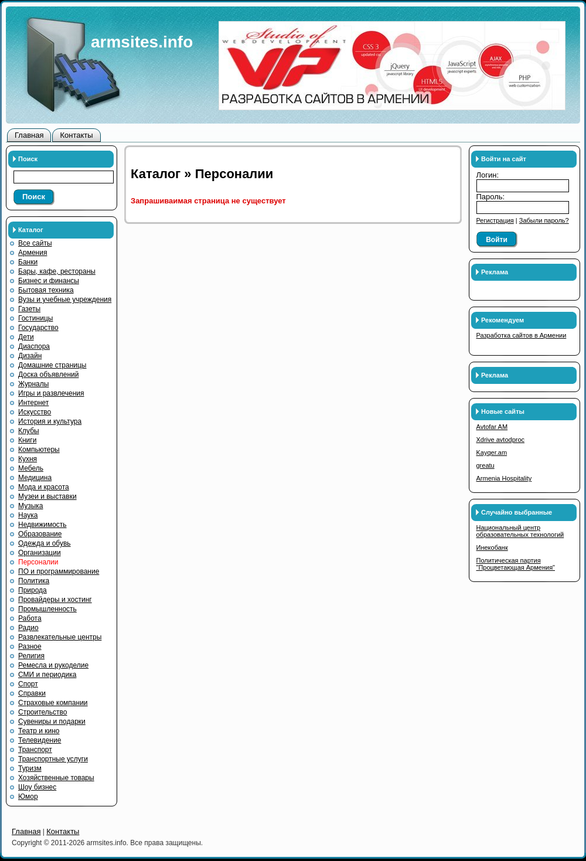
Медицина (35, 478)
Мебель (30, 468)
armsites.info (142, 42)
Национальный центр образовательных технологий (520, 531)
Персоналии (38, 562)
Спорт (28, 684)
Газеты (29, 309)
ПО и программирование (58, 571)
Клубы (28, 431)
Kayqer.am (491, 452)
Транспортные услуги (53, 759)
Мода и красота (43, 487)
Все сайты (35, 243)
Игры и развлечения (51, 393)
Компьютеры (39, 449)
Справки (32, 693)
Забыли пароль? (544, 220)
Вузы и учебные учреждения (64, 299)
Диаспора (34, 346)
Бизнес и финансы (48, 281)
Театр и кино (39, 731)
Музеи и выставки (47, 496)
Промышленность (47, 609)
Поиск (33, 196)
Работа (30, 618)
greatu (485, 465)
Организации (39, 553)
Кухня (27, 459)
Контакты (76, 135)
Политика (33, 581)
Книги (27, 440)
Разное (30, 646)
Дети (26, 337)
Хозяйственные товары (56, 778)
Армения (32, 253)
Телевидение (39, 740)
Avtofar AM (492, 426)
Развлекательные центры (59, 637)
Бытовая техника (46, 290)
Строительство (42, 712)
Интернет (33, 403)
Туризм (30, 768)
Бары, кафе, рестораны (57, 271)
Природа (32, 590)
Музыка (30, 506)
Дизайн (30, 356)
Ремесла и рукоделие (53, 665)
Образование (40, 534)
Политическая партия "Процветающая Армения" (516, 564)
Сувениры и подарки (52, 721)
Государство (38, 328)
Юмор (28, 796)
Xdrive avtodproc (500, 439)
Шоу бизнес (37, 787)
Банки (28, 262)
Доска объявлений (48, 374)
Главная (29, 135)
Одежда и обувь (44, 543)
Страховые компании (53, 703)
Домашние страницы (52, 365)
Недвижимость (42, 524)
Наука (28, 515)
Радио (28, 628)
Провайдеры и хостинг (55, 599)
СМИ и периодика (47, 675)
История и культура (49, 421)
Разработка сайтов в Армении (521, 335)
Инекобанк (492, 547)
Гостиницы (35, 318)
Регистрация (495, 220)
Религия (31, 656)
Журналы (33, 384)
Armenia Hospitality (504, 478)
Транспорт (35, 750)
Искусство (34, 412)
